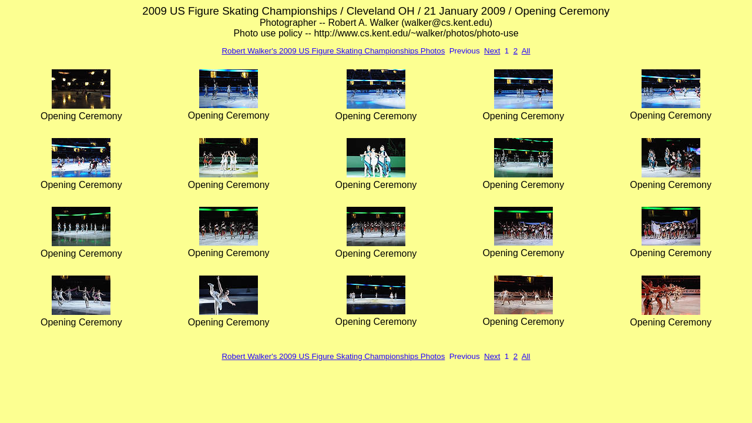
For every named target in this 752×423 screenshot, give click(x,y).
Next (492, 50)
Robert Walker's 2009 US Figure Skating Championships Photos (333, 50)
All (526, 50)
